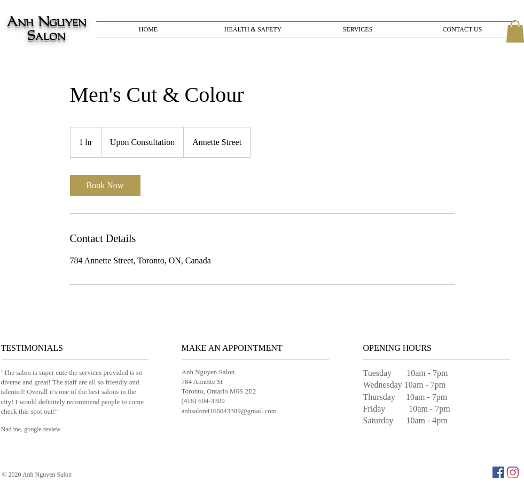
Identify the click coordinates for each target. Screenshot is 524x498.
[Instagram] (513, 472)
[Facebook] (498, 472)
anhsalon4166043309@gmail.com (229, 411)
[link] (105, 185)
